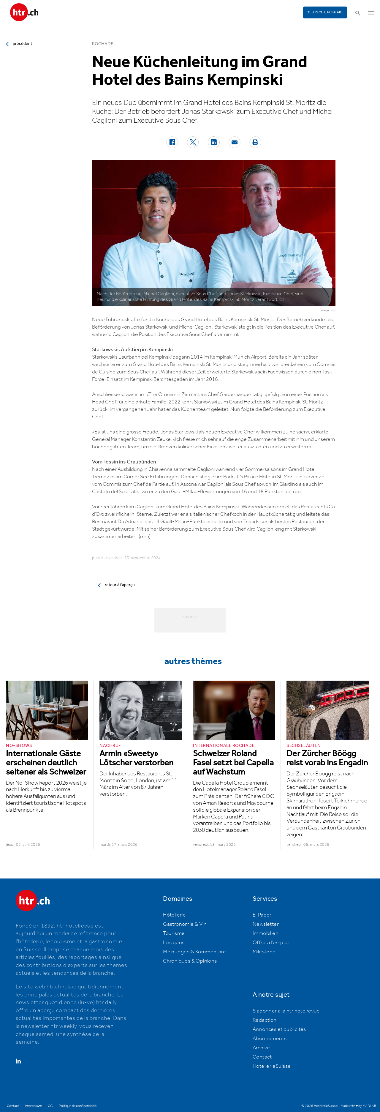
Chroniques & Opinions (190, 961)
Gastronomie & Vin (185, 924)
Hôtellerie (174, 915)
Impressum (33, 1106)
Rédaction (265, 1020)
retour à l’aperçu (120, 585)
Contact (262, 1057)
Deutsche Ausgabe (325, 12)
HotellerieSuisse (272, 1066)
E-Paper (262, 915)
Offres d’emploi (271, 943)
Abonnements (269, 1038)
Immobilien (265, 933)
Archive (261, 1048)
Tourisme (174, 933)
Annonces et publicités (279, 1029)
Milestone (264, 952)
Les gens (173, 943)
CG (50, 1106)
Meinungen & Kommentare (194, 952)
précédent (22, 44)
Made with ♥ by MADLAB (358, 1106)
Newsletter (266, 924)
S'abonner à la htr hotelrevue (286, 1011)
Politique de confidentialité (77, 1106)
